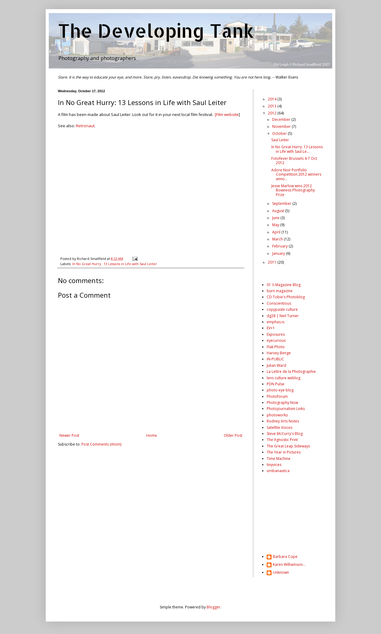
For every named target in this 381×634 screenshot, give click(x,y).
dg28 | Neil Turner (283, 315)
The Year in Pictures (284, 452)
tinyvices (274, 464)
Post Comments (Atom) (101, 444)
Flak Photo (276, 346)
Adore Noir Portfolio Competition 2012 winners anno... (296, 174)
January (279, 253)
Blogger (213, 607)
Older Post (233, 435)
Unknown (281, 572)
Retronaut (85, 125)
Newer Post (69, 435)
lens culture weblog (283, 377)
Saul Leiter (280, 139)
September (282, 203)
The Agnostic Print (282, 439)
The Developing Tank (156, 30)
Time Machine (278, 458)
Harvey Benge (279, 353)
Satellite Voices (279, 427)
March (278, 239)
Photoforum (277, 396)
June (276, 217)
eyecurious (276, 340)
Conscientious (279, 303)
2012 (272, 113)
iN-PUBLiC (275, 359)
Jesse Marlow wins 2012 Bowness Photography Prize (293, 190)
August (278, 210)
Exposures (276, 334)
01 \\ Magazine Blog (284, 284)
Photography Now (282, 402)
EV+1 (271, 328)
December (281, 119)
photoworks (277, 415)
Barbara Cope (285, 557)
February (280, 246)
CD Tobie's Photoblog (286, 296)
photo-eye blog (280, 390)
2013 (272, 106)
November (282, 126)
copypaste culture (282, 309)
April (276, 232)
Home (151, 435)
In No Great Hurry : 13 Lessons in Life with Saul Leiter (114, 263)
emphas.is (275, 321)
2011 (272, 262)
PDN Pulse (275, 384)
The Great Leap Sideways (288, 446)
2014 (272, 99)
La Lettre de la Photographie (291, 371)
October (280, 133)
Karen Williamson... (289, 564)
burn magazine (280, 290)
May (276, 224)
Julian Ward (276, 365)
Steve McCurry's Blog (285, 433)
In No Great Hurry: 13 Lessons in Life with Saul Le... (297, 149)
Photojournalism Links (286, 408)
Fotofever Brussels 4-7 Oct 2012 (294, 160)
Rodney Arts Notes (283, 421)
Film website (227, 114)
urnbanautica (278, 470)
